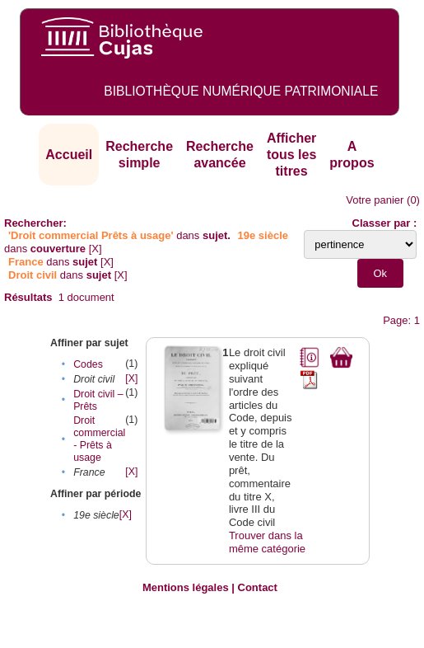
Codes (88, 364)
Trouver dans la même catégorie (267, 542)
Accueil (68, 155)
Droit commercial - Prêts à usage (99, 439)
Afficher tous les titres (291, 154)
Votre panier (374, 200)
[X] (95, 248)
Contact (257, 587)
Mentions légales (185, 587)
